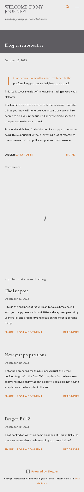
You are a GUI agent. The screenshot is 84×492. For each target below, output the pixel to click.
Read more (71, 332)
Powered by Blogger (42, 471)
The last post (16, 291)
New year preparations (25, 355)
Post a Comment (29, 332)
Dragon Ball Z (17, 419)
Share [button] (70, 154)
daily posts (24, 154)
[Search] (67, 7)
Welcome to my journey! (24, 9)
